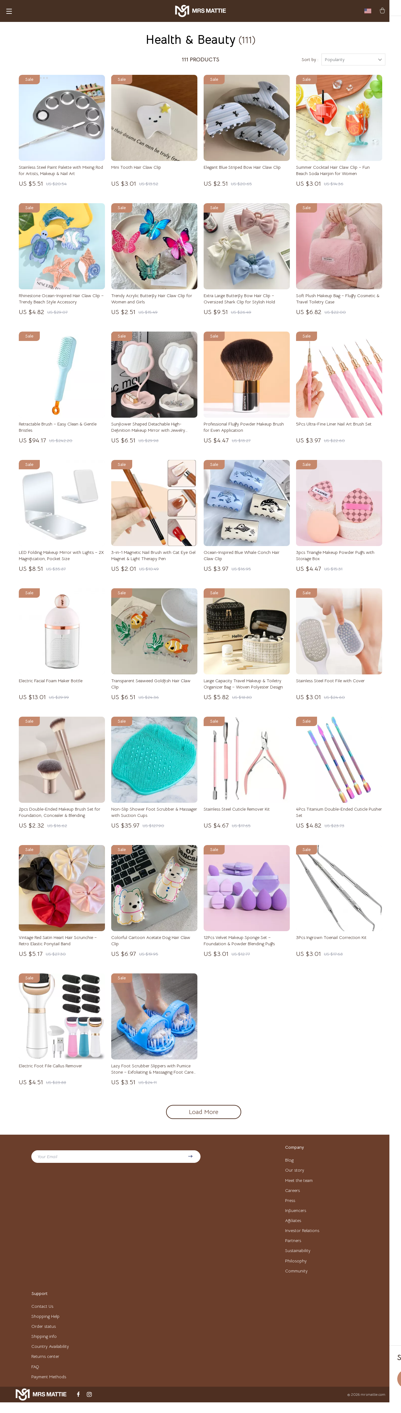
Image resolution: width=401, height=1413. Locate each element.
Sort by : (310, 65)
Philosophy (296, 1268)
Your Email (47, 1162)
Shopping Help (45, 1325)
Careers (292, 1196)
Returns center (45, 1366)
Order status (43, 1335)
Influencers (295, 1217)
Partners (293, 1248)
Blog (289, 1165)
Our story (294, 1175)
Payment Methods (48, 1387)
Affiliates (293, 1227)
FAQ (35, 1376)
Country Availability (50, 1356)
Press (290, 1206)
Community (296, 1279)
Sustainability (297, 1258)
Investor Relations (302, 1237)
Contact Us (42, 1315)
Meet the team (299, 1186)
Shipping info (44, 1346)
